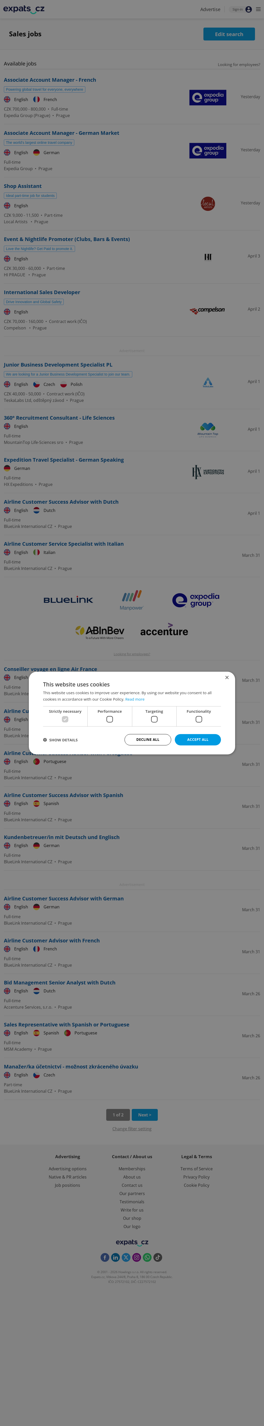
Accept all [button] (198, 739)
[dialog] (132, 713)
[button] (60, 739)
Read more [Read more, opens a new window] (135, 698)
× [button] (227, 677)
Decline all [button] (148, 739)
